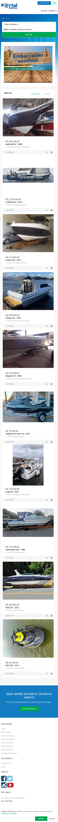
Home (3, 18)
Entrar (45, 11)
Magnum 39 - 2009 (13, 376)
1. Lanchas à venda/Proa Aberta (16, 263)
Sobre (3, 729)
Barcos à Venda (7, 743)
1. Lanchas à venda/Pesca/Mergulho (17, 147)
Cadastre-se (53, 11)
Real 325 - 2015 (12, 607)
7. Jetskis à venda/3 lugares (14, 436)
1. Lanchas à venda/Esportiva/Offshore (18, 379)
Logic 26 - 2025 (12, 492)
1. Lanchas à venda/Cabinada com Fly (17, 321)
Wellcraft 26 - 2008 (13, 144)
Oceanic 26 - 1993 (13, 318)
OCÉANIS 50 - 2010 (13, 202)
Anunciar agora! (29, 709)
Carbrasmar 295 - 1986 (15, 549)
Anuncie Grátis (44, 3)
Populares (35, 94)
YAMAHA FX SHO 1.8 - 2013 (17, 434)
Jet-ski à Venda (7, 750)
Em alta (46, 94)
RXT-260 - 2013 (12, 665)
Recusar (52, 819)
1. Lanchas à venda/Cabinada (15, 552)
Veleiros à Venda (7, 739)
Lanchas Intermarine (9, 753)
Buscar (29, 35)
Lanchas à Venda (7, 736)
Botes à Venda (6, 746)
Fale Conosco (6, 732)
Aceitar (41, 818)
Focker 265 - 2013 (13, 260)
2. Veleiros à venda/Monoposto (16, 205)
